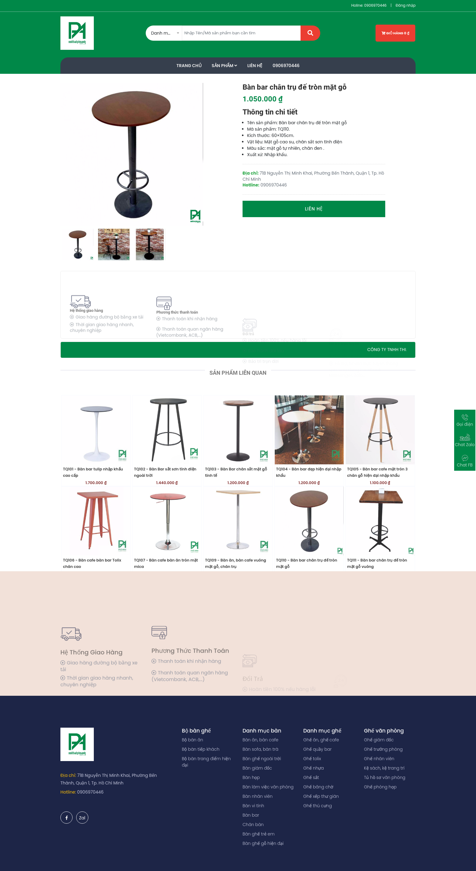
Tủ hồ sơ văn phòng (384, 777)
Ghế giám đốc (379, 740)
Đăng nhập (406, 5)
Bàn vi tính (253, 806)
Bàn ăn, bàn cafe (260, 740)
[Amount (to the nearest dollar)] (241, 33)
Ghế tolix (312, 759)
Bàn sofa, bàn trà (260, 749)
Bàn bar (251, 815)
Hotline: (68, 792)
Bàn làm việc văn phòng (268, 787)
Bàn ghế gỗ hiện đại (263, 843)
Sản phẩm (224, 66)
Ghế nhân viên (379, 759)
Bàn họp (251, 777)
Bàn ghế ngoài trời (262, 759)
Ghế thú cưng (317, 806)
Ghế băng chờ (318, 787)
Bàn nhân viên (258, 796)
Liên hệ (314, 209)
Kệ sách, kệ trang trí (384, 768)
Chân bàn (253, 824)
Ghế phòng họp (380, 787)
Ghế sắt (311, 777)
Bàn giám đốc (257, 768)
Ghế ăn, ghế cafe (321, 740)
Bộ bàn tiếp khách (200, 749)
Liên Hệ (254, 66)
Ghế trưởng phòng (383, 749)
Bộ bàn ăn (192, 740)
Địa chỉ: (68, 775)
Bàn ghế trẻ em (259, 834)
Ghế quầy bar (317, 749)
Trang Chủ (188, 66)
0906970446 (375, 5)
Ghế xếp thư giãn (321, 796)
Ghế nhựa (313, 768)
